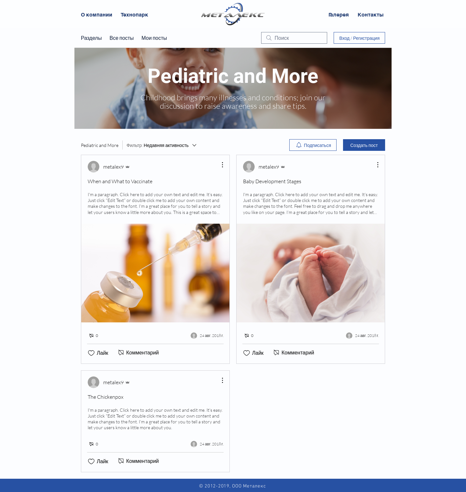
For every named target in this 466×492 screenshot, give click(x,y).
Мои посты (154, 38)
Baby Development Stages (272, 181)
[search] (294, 38)
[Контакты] (370, 14)
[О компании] (96, 14)
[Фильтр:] (162, 145)
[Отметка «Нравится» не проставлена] (91, 353)
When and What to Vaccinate (120, 181)
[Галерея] (339, 14)
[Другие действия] (219, 165)
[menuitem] (313, 145)
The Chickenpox (105, 397)
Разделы (91, 38)
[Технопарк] (134, 14)
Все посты (121, 38)
